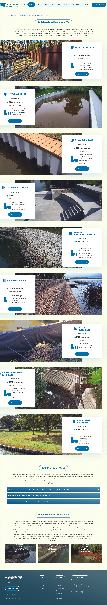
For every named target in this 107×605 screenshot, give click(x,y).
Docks (57, 596)
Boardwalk (65, 4)
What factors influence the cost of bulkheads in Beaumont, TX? (53, 503)
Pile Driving (59, 593)
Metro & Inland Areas (38, 15)
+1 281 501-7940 (99, 5)
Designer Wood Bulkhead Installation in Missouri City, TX (20, 555)
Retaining (46, 4)
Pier (53, 4)
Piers (57, 590)
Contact (86, 4)
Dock (58, 4)
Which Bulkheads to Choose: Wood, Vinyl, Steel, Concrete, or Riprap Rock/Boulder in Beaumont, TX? (53, 496)
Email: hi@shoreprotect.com (13, 598)
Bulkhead (31, 4)
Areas (72, 4)
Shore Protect (9, 5)
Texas (28, 15)
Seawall (39, 4)
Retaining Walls (60, 588)
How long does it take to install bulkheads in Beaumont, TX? (53, 509)
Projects (78, 4)
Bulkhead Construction (18, 15)
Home (24, 4)
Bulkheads (59, 583)
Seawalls (58, 585)
